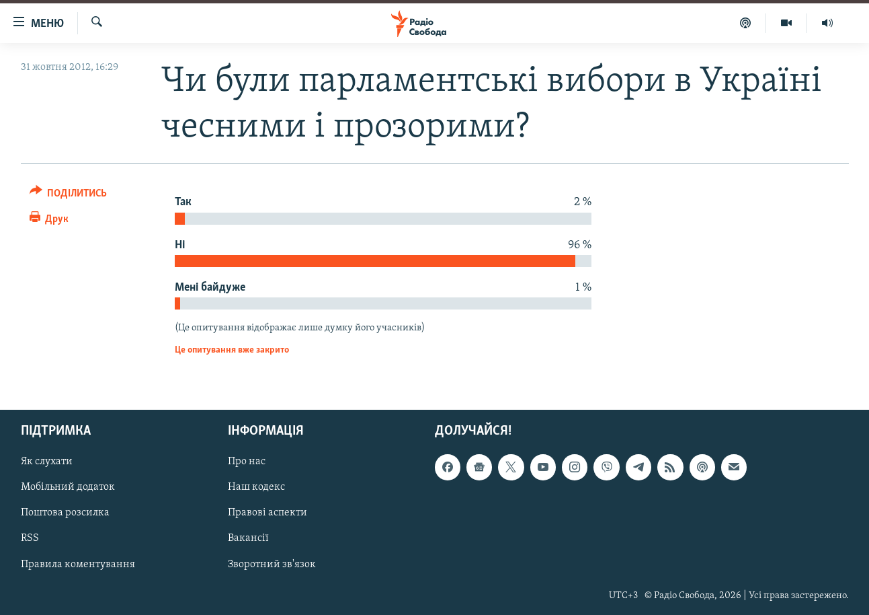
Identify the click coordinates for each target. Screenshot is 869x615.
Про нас (246, 462)
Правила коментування (78, 564)
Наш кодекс (256, 487)
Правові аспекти (267, 513)
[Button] (69, 195)
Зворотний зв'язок (272, 564)
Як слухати (47, 462)
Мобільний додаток (68, 487)
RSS (30, 539)
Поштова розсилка (65, 513)
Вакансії (248, 539)
